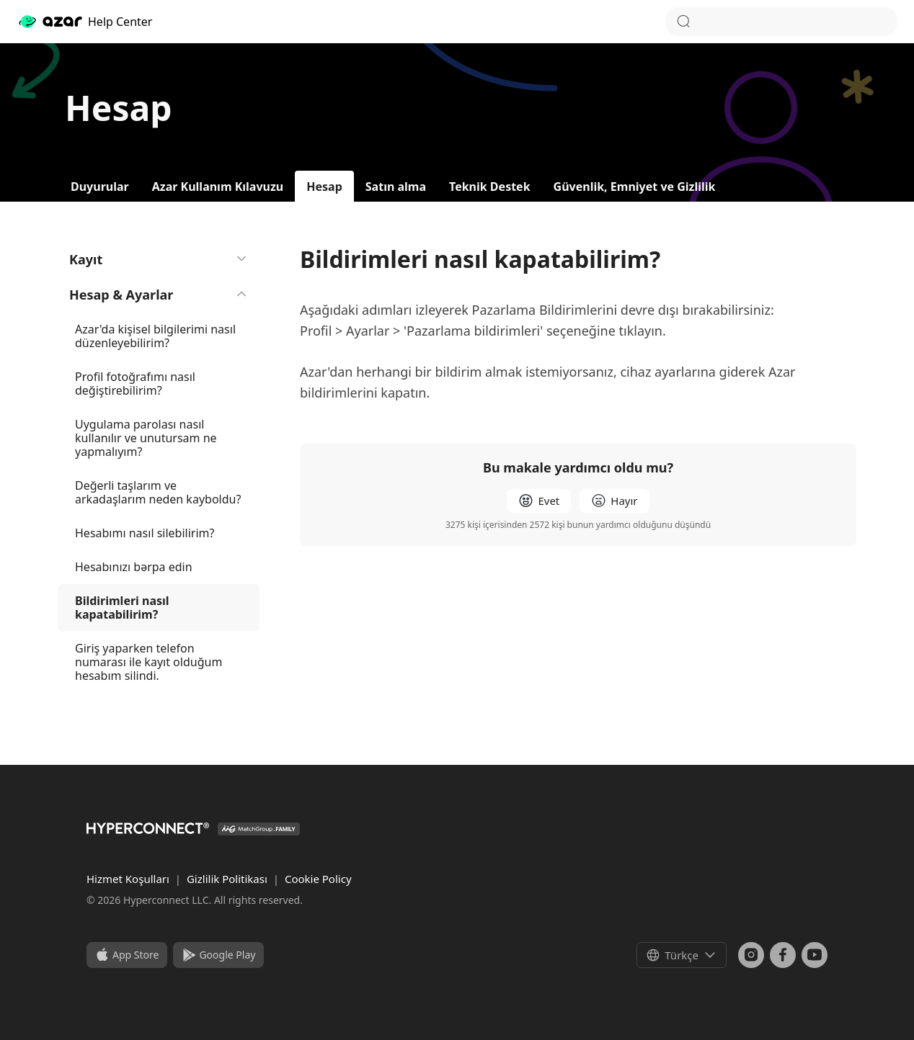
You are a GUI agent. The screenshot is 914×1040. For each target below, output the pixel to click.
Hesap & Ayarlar (158, 294)
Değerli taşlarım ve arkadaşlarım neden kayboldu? (158, 492)
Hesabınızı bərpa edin (133, 567)
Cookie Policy (318, 878)
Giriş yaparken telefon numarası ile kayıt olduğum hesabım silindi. (148, 661)
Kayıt (158, 259)
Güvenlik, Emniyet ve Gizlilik (635, 186)
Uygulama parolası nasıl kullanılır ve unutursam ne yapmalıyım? (146, 438)
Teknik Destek (490, 186)
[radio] (539, 501)
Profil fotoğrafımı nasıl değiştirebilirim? (135, 383)
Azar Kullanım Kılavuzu (218, 186)
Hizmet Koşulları (129, 878)
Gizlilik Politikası (228, 878)
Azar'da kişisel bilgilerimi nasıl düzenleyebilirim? (155, 336)
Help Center (84, 22)
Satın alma (395, 186)
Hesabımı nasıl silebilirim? (145, 533)
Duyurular (100, 186)
